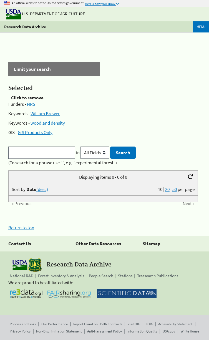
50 (174, 189)
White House (190, 331)
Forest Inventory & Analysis (61, 275)
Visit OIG (134, 324)
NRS (31, 104)
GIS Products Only (35, 132)
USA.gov (169, 331)
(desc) (42, 189)
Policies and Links (23, 324)
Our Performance (54, 324)
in (93, 153)
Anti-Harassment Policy (104, 331)
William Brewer (45, 113)
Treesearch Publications (157, 275)
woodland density (48, 123)
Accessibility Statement (175, 324)
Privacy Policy (20, 331)
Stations (125, 275)
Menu (201, 26)
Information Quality (142, 331)
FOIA (149, 324)
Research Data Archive (25, 26)
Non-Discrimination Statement (59, 331)
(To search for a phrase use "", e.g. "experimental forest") (62, 163)
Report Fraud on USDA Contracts (97, 324)
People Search (101, 275)
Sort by (30, 189)
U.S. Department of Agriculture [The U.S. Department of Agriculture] (45, 13)
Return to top (21, 228)
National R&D (21, 275)
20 (167, 189)
